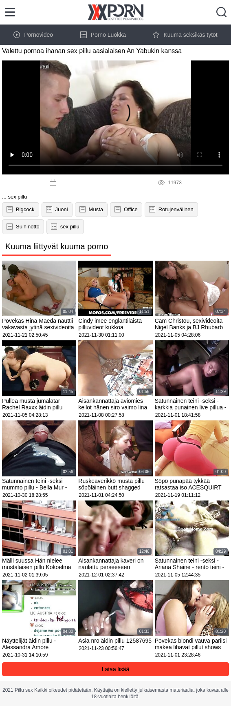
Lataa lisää (116, 669)
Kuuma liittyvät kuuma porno (56, 246)
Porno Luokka (103, 34)
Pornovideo (33, 34)
